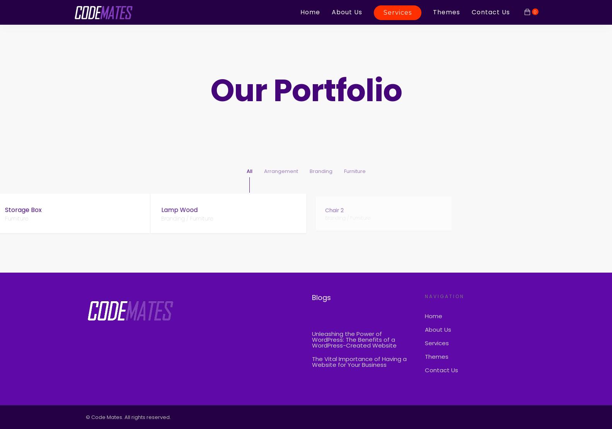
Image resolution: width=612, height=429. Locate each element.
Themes (446, 12)
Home (310, 12)
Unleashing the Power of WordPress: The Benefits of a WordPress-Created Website (354, 339)
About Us (347, 12)
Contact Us (491, 12)
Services (398, 12)
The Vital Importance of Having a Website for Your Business (359, 362)
